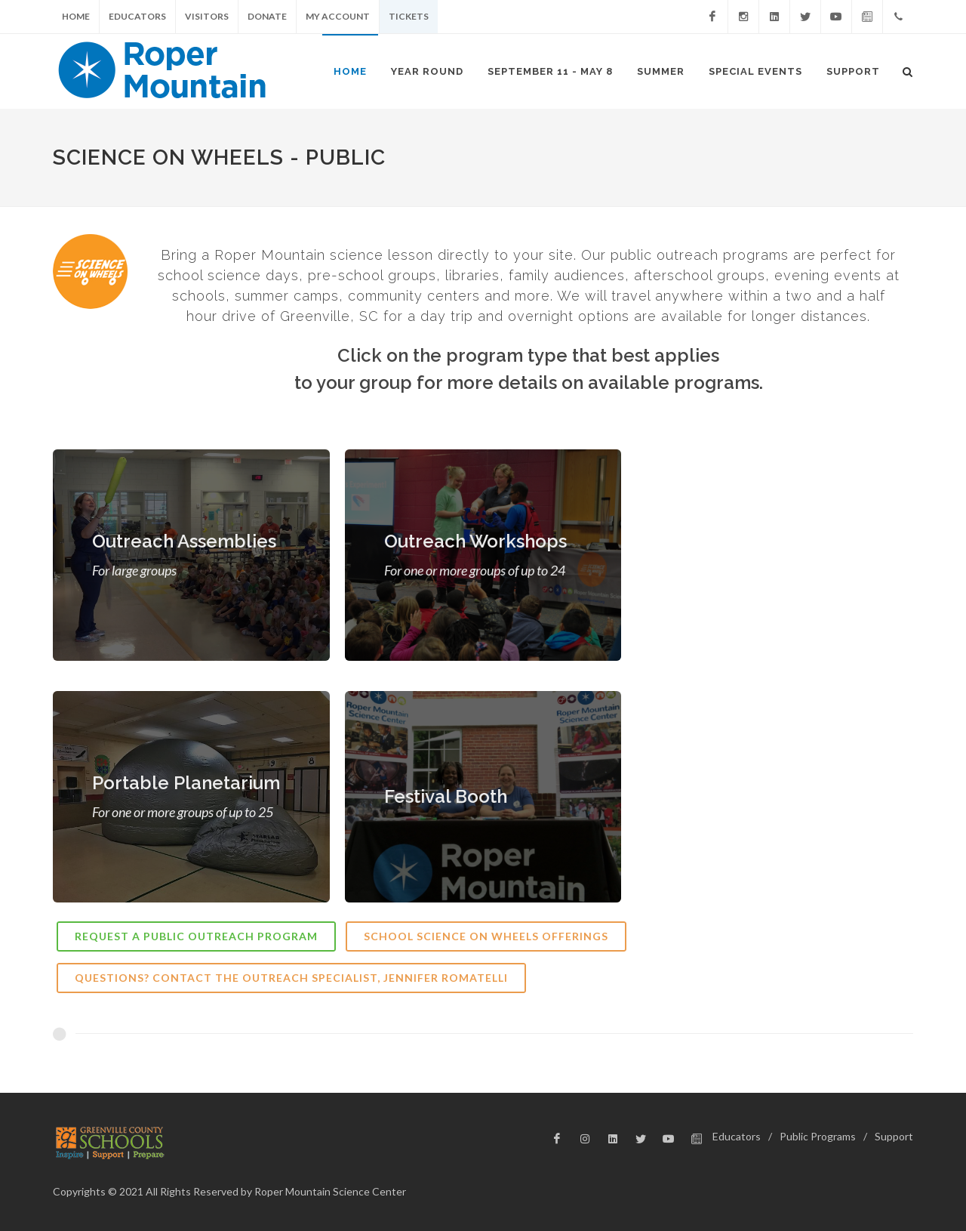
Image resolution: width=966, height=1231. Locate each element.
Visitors (207, 16)
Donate (267, 16)
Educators (137, 16)
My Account (338, 16)
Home (76, 16)
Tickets (409, 16)
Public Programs (818, 1136)
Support (894, 1136)
